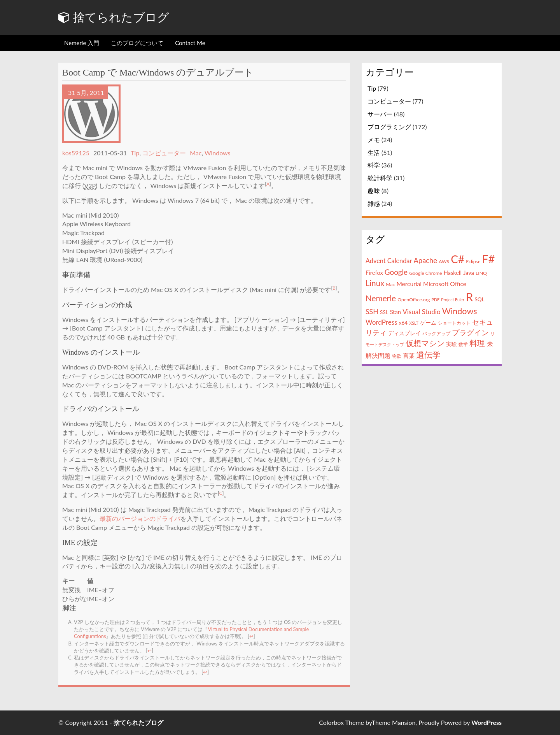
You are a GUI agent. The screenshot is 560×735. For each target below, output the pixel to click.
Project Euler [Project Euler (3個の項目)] (452, 299)
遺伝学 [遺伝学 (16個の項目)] (428, 354)
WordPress (486, 722)
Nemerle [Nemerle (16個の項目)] (381, 298)
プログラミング (389, 126)
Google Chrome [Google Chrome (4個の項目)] (425, 273)
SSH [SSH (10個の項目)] (372, 311)
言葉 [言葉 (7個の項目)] (409, 355)
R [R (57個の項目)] (469, 297)
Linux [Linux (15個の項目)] (375, 283)
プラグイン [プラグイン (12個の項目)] (470, 332)
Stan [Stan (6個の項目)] (395, 312)
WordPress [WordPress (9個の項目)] (381, 322)
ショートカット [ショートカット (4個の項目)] (454, 323)
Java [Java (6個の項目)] (468, 272)
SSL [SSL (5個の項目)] (384, 312)
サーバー (380, 114)
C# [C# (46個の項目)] (457, 259)
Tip (135, 152)
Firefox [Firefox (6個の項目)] (374, 272)
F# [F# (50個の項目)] (488, 259)
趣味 (374, 190)
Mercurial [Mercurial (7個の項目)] (408, 283)
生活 (374, 152)
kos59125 (75, 152)
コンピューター (164, 152)
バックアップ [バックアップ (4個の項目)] (436, 333)
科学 (374, 165)
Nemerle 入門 (81, 42)
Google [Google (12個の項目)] (396, 271)
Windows (218, 152)
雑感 (374, 203)
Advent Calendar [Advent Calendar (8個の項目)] (389, 260)
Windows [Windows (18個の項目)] (459, 311)
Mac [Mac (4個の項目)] (390, 284)
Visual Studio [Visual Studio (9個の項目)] (421, 312)
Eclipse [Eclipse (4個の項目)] (473, 261)
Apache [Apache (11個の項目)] (425, 260)
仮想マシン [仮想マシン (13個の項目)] (425, 343)
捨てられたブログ (113, 17)
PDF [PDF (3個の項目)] (436, 299)
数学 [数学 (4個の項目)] (463, 344)
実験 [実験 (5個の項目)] (451, 344)
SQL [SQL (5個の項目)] (479, 299)
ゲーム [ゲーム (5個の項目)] (428, 323)
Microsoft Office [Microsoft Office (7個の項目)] (444, 283)
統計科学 (380, 177)
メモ (374, 139)
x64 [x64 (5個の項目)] (403, 323)
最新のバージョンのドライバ (140, 518)
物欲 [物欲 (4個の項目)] (396, 356)
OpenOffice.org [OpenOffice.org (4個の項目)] (413, 299)
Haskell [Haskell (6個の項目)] (453, 272)
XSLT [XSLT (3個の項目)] (413, 322)
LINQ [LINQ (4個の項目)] (481, 273)
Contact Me (190, 42)
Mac (195, 152)
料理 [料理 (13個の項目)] (477, 343)
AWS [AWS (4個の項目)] (444, 261)
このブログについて (137, 42)
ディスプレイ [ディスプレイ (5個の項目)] (404, 333)
